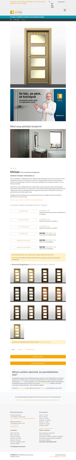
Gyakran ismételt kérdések (46, 428)
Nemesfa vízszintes (23, 240)
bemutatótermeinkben (44, 342)
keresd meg (43, 388)
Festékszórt (23, 233)
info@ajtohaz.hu (31, 418)
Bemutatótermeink (38, 363)
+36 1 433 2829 (22, 418)
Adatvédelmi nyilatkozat (39, 400)
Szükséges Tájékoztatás (53, 400)
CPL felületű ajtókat (45, 383)
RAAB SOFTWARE (61, 456)
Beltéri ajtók (16, 19)
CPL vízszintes (23, 220)
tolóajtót (22, 381)
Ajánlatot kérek (38, 356)
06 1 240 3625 (52, 5)
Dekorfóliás (23, 211)
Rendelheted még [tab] (30, 349)
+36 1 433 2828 (14, 418)
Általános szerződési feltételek (25, 400)
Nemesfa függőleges (23, 247)
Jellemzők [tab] (20, 349)
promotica (52, 456)
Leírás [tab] (13, 349)
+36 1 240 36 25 (14, 425)
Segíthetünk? (61, 2)
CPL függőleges (23, 227)
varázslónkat (21, 388)
